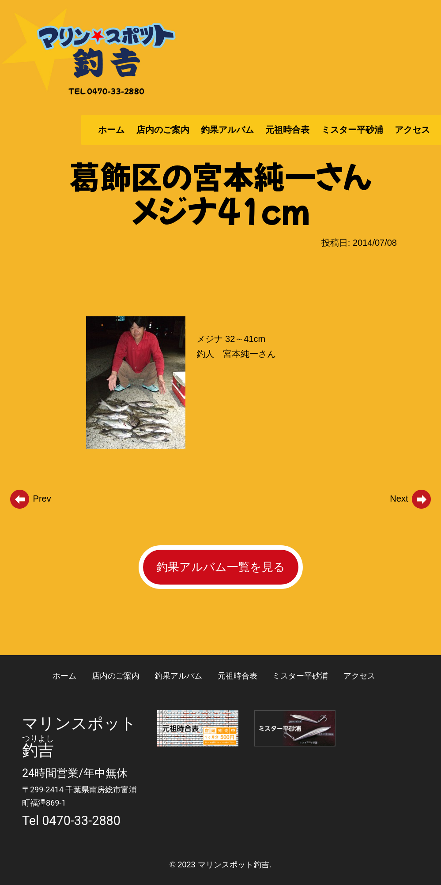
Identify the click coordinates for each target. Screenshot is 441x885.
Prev (30, 498)
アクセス (412, 129)
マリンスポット (79, 723)
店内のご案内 (162, 129)
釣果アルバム (227, 129)
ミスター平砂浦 (352, 129)
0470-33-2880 (81, 820)
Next (411, 498)
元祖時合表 (287, 129)
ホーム (111, 129)
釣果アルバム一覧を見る (220, 567)
